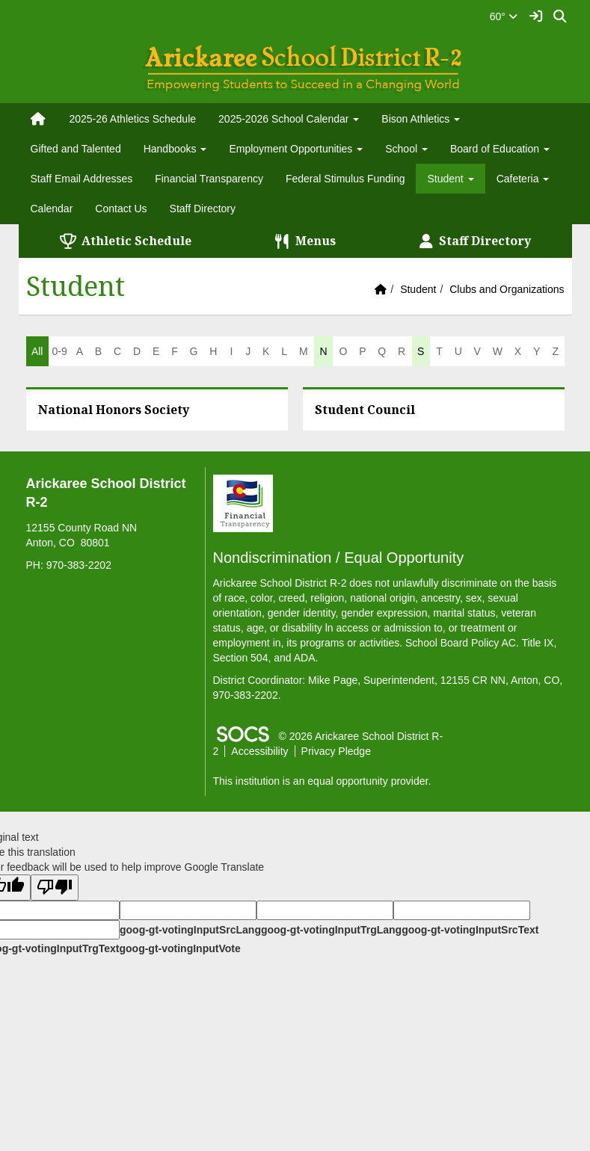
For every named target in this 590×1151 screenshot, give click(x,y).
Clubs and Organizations (506, 289)
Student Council (365, 409)
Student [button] (450, 179)
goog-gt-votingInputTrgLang (331, 930)
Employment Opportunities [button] (296, 149)
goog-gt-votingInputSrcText (470, 930)
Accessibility (259, 751)
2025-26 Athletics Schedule (132, 119)
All (37, 351)
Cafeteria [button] (523, 179)
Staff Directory (203, 209)
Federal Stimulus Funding (345, 179)
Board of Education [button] (500, 149)
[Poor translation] (55, 887)
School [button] (406, 149)
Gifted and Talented (76, 149)
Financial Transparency (209, 179)
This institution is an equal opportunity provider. (322, 781)
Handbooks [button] (175, 149)
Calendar (52, 209)
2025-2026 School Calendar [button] (288, 119)
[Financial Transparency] (243, 502)
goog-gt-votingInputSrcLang (190, 930)
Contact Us (121, 209)
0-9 (59, 351)
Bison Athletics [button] (420, 119)
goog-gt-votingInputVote (179, 948)
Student (418, 289)
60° (503, 16)
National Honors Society (113, 409)
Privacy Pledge (336, 751)
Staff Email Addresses (82, 179)
